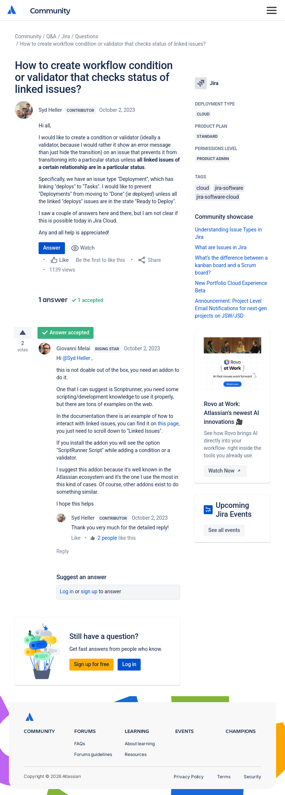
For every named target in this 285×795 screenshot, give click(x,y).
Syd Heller (50, 110)
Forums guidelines (93, 754)
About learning (140, 743)
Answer (51, 248)
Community (50, 10)
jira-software (229, 188)
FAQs (79, 743)
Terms (223, 776)
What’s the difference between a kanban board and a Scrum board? (231, 265)
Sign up (89, 594)
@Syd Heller (76, 360)
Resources (136, 754)
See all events (224, 530)
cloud (202, 188)
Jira (66, 36)
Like (76, 540)
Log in (67, 594)
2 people (107, 540)
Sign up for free (91, 666)
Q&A (51, 36)
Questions (86, 36)
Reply (62, 553)
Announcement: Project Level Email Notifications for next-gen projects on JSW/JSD (231, 308)
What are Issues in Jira (220, 247)
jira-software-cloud (217, 197)
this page (168, 426)
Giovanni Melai (73, 351)
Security (252, 776)
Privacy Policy (189, 776)
